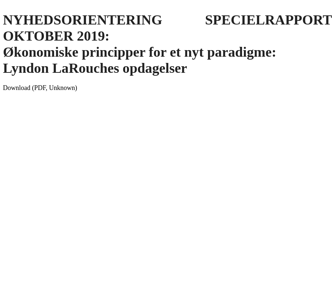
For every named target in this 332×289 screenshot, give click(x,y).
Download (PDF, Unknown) (40, 87)
